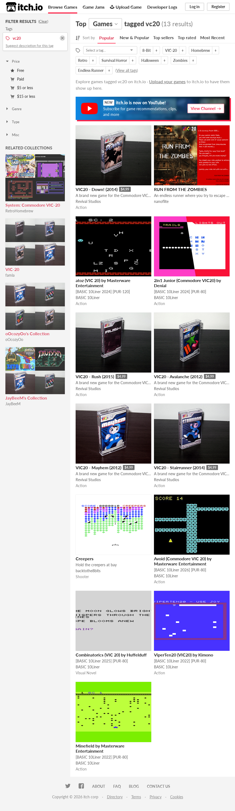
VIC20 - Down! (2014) (97, 189)
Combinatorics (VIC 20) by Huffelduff (111, 654)
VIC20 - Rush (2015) (95, 376)
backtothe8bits (88, 570)
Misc (12, 135)
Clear (43, 21)
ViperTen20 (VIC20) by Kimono (183, 654)
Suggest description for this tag (29, 45)
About (98, 786)
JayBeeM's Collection (26, 397)
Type (12, 122)
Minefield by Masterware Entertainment (100, 748)
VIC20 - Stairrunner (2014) (179, 467)
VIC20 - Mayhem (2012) (98, 467)
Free (17, 70)
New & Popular (134, 37)
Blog (134, 786)
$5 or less (22, 87)
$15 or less (23, 96)
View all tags (126, 70)
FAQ (117, 786)
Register (218, 6)
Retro (82, 60)
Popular (106, 37)
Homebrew (200, 50)
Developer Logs (162, 6)
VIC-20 (12, 269)
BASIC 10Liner (88, 297)
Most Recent (212, 37)
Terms (136, 797)
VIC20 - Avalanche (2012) (178, 376)
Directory (115, 797)
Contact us (158, 786)
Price (12, 61)
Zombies (180, 60)
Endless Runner (90, 70)
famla (10, 275)
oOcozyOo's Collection (27, 333)
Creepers (84, 558)
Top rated (187, 37)
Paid (17, 79)
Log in (195, 6)
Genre (13, 109)
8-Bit (146, 50)
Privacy (156, 797)
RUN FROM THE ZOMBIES (180, 189)
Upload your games (167, 81)
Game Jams (94, 6)
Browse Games (62, 6)
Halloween (150, 60)
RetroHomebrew (19, 211)
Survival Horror (114, 60)
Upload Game (126, 6)
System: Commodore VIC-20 (32, 204)
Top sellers (163, 37)
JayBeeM (13, 403)
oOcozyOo (14, 339)
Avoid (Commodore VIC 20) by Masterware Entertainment (183, 561)
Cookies (176, 797)
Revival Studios (88, 201)
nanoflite (161, 201)
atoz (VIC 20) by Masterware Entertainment (103, 283)
